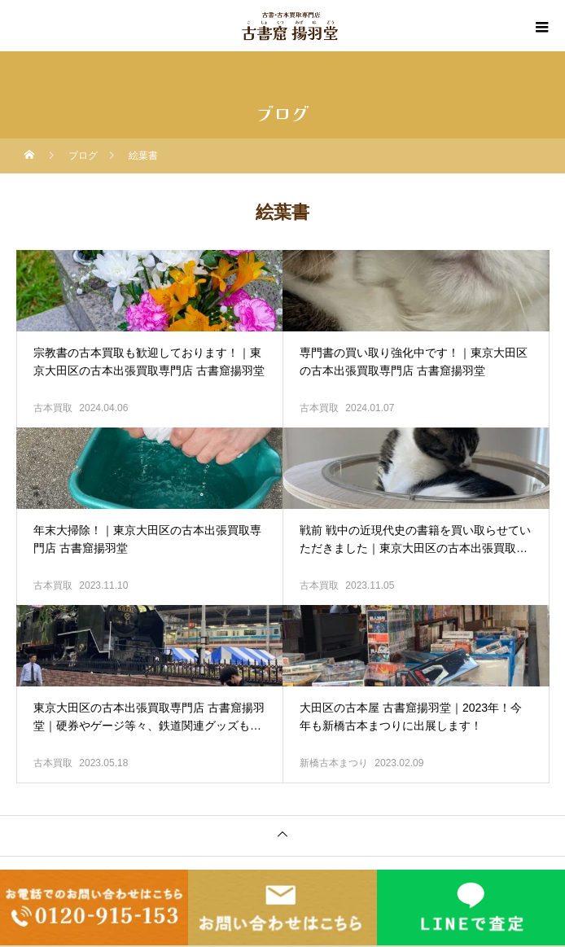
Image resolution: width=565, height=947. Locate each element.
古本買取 (52, 408)
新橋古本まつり (334, 763)
